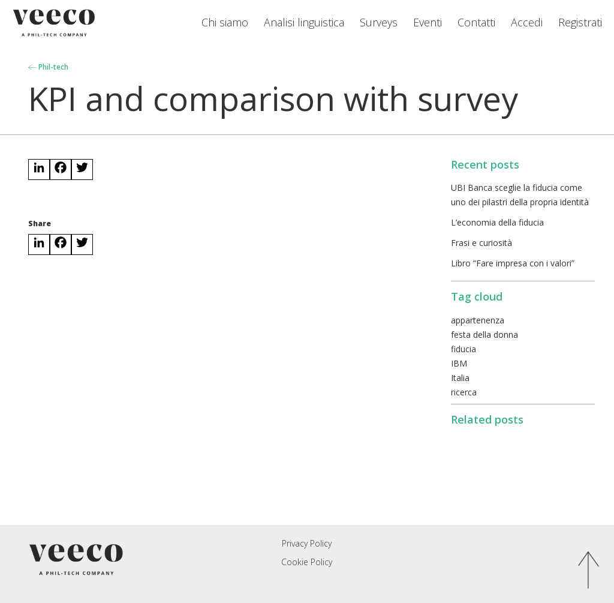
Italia (460, 377)
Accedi (527, 22)
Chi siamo (224, 22)
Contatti (476, 22)
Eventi (427, 22)
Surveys (379, 22)
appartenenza (477, 320)
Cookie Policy (306, 562)
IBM (459, 363)
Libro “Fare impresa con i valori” (512, 263)
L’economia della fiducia (497, 222)
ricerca (464, 392)
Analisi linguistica (304, 22)
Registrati (580, 22)
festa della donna (484, 334)
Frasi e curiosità (481, 242)
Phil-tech (48, 67)
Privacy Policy (307, 543)
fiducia (463, 349)
